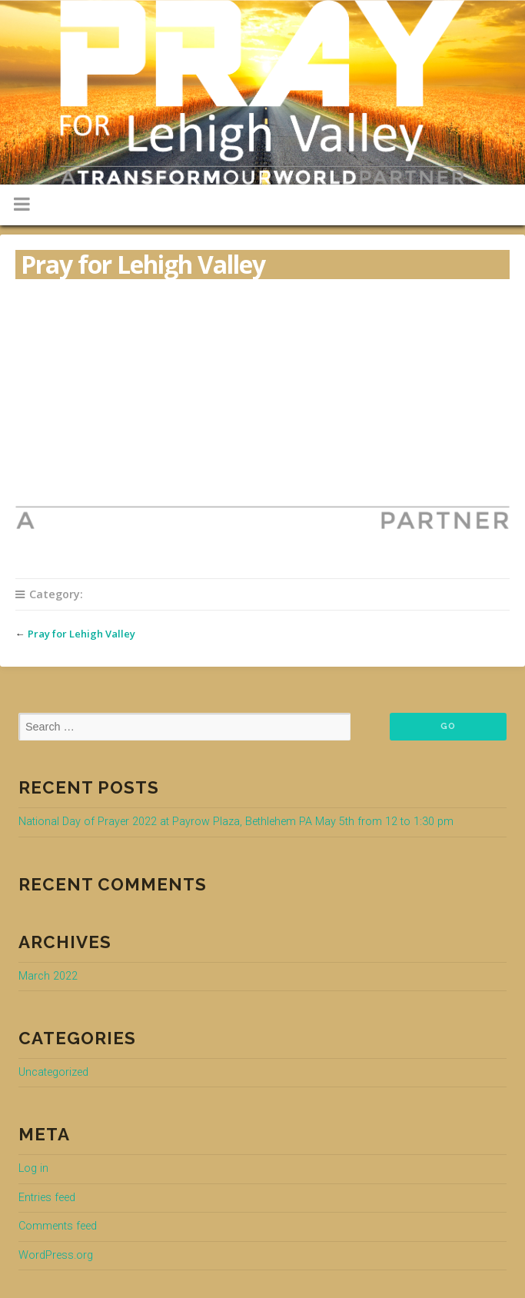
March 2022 (48, 976)
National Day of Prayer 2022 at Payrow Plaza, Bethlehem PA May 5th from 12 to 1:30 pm (236, 821)
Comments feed (57, 1226)
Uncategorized (53, 1072)
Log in (33, 1168)
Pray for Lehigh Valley (81, 634)
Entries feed (46, 1197)
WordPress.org (55, 1255)
